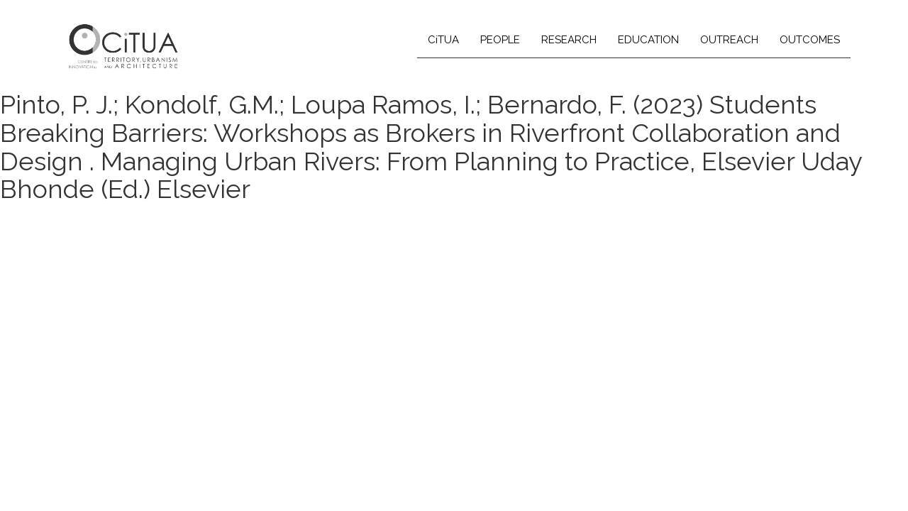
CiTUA (443, 39)
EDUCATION (648, 39)
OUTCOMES (810, 39)
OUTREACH (729, 39)
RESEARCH (569, 39)
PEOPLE (500, 39)
